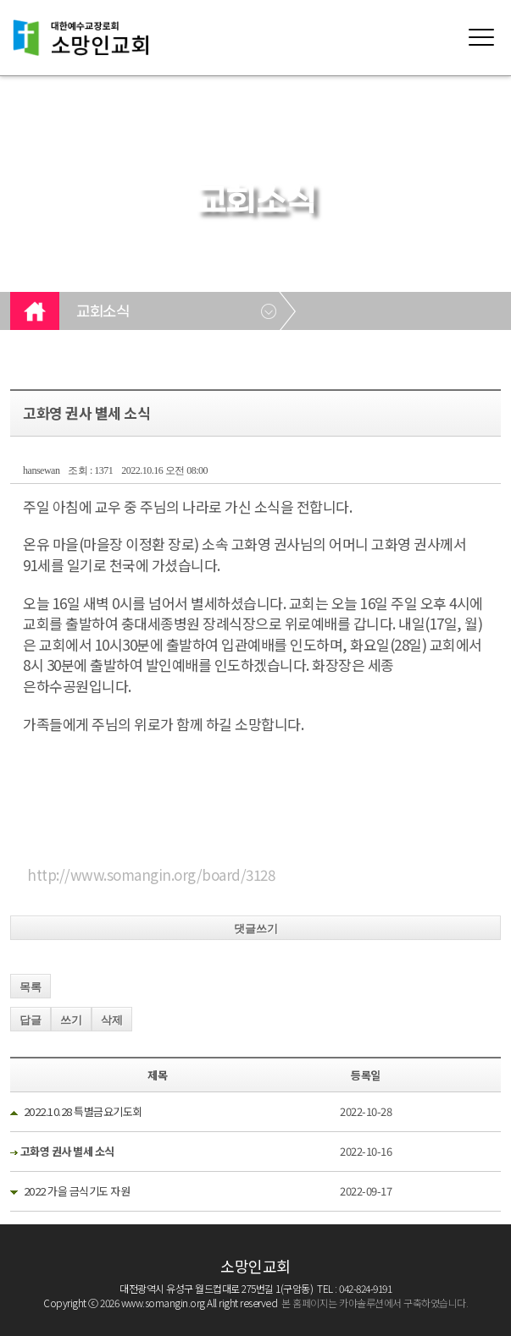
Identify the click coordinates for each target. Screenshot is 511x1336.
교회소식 (102, 312)
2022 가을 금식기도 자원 (77, 1191)
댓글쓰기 (256, 928)
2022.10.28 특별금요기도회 (83, 1111)
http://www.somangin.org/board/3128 (151, 874)
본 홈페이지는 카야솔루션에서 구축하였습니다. (374, 1302)
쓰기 (71, 1020)
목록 (30, 987)
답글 (30, 1020)
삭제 (112, 1020)
